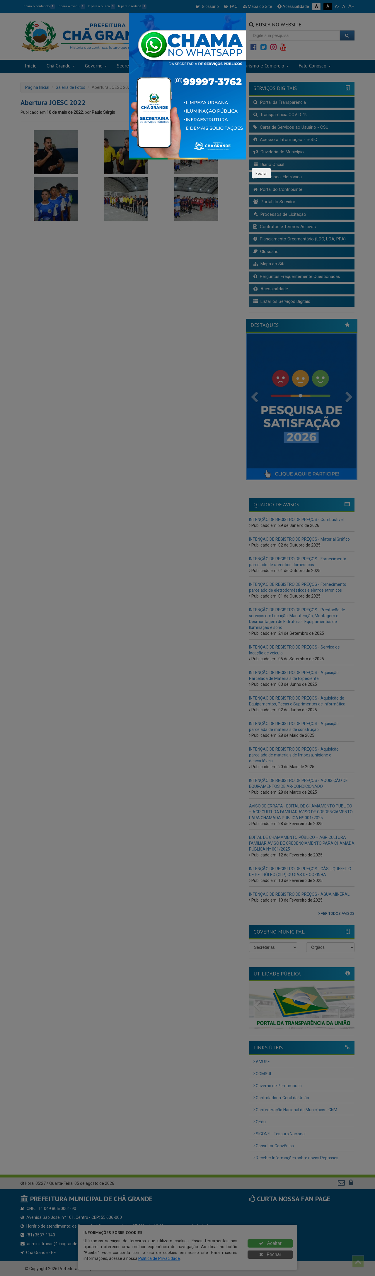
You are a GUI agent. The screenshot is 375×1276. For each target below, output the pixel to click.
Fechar (261, 173)
